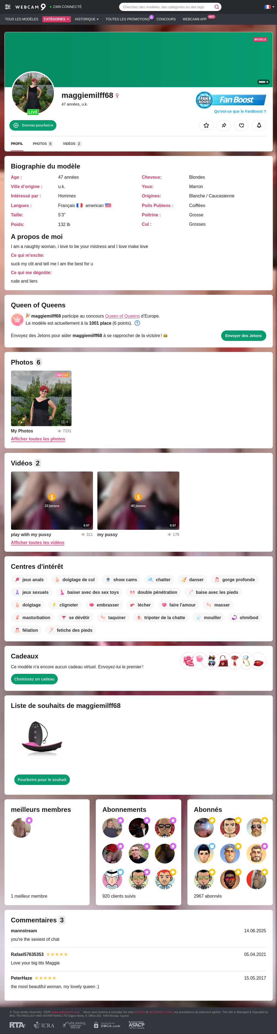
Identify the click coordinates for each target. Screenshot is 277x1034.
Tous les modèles (21, 19)
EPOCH (140, 1012)
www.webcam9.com (65, 1012)
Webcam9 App (196, 18)
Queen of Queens (122, 316)
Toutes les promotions (129, 18)
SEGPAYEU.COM (160, 1012)
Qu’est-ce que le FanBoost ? (240, 111)
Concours (166, 19)
